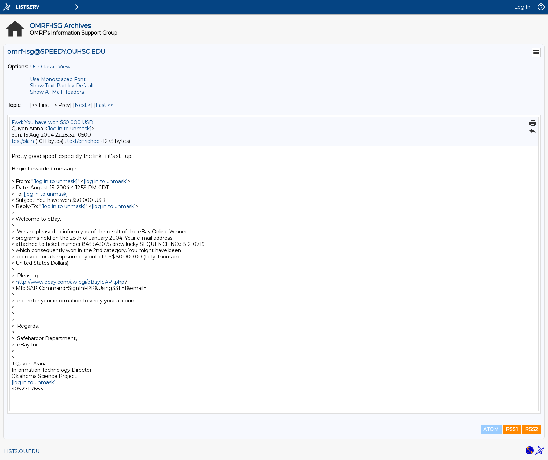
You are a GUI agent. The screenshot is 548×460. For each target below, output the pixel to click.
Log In (522, 7)
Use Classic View (50, 67)
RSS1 (512, 429)
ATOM (491, 429)
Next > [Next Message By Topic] (83, 105)
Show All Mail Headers (57, 92)
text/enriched (83, 141)
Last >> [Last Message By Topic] (104, 105)
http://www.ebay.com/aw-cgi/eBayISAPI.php (70, 282)
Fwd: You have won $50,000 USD (52, 122)
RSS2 (531, 429)
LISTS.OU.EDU (21, 451)
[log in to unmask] (69, 128)
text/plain (23, 141)
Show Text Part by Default (62, 85)
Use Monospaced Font (58, 79)
